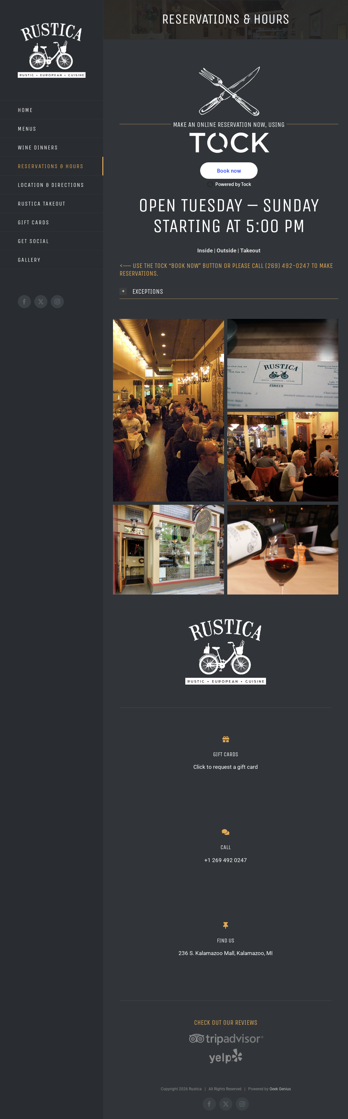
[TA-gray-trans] (226, 1029)
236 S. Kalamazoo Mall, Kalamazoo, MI (226, 953)
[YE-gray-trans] (226, 1049)
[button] (229, 170)
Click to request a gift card (225, 767)
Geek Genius (280, 1089)
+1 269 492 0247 (225, 860)
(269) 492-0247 (287, 266)
